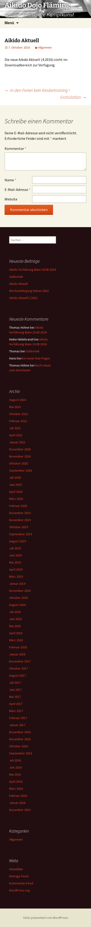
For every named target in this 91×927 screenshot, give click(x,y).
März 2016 (16, 789)
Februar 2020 (18, 506)
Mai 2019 (15, 562)
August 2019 (17, 541)
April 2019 (15, 569)
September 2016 (20, 753)
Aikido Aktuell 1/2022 (23, 298)
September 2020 (20, 470)
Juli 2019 (15, 548)
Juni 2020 (15, 485)
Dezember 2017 (20, 661)
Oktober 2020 (18, 463)
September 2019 (20, 534)
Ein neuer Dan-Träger (36, 358)
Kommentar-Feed (21, 883)
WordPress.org (19, 890)
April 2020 (15, 492)
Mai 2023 (15, 407)
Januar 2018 (17, 654)
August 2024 (17, 400)
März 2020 (16, 499)
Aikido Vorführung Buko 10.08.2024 (32, 269)
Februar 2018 (18, 647)
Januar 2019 (17, 584)
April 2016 (15, 781)
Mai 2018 (15, 626)
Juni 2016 (15, 767)
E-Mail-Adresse (17, 189)
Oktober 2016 (18, 746)
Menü (9, 23)
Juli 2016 (15, 760)
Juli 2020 (15, 477)
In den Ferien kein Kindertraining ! (37, 90)
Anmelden (16, 869)
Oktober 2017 (18, 668)
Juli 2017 (15, 682)
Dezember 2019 (20, 513)
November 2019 (20, 520)
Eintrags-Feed (18, 876)
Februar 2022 (18, 421)
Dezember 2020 (20, 449)
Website (11, 199)
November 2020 (20, 456)
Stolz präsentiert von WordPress (45, 918)
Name (10, 180)
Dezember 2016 (20, 732)
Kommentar (15, 148)
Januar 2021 (17, 442)
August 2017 (17, 675)
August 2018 (17, 605)
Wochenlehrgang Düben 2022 (29, 291)
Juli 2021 (15, 428)
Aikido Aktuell (18, 284)
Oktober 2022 (18, 414)
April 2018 (15, 633)
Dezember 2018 (20, 591)
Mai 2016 (15, 774)
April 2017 (15, 704)
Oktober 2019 (18, 527)
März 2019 (16, 576)
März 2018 (16, 640)
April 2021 (15, 435)
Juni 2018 (15, 619)
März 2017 (16, 711)
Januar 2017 (17, 725)
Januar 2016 (17, 803)
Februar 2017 (18, 718)
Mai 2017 (15, 697)
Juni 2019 (15, 555)
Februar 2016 (18, 796)
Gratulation (73, 97)
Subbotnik (16, 277)
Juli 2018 (15, 612)
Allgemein (45, 47)
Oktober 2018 (18, 598)
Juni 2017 (15, 690)
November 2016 (20, 739)
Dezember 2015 (20, 810)
